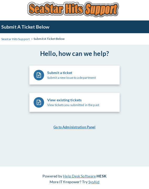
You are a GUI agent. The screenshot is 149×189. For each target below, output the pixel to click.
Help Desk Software (79, 176)
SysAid (94, 182)
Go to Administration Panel (75, 127)
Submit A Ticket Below (25, 27)
